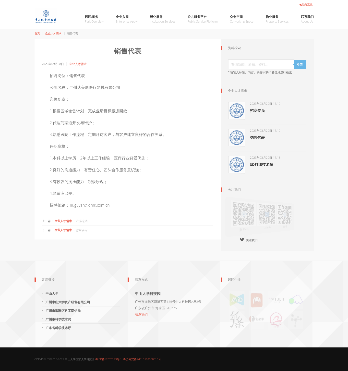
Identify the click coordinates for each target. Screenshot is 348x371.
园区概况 (94, 19)
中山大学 (52, 293)
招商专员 (257, 110)
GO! (300, 64)
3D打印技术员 (261, 164)
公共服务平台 (203, 19)
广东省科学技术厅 (58, 328)
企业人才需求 (53, 33)
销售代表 (257, 137)
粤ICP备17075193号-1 (108, 359)
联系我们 (307, 19)
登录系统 (306, 4)
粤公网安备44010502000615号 (142, 359)
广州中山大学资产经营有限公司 (68, 302)
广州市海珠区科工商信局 (63, 310)
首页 (37, 33)
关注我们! (249, 240)
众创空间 (241, 19)
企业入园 (127, 19)
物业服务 (277, 19)
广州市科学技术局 (58, 319)
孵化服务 (162, 19)
